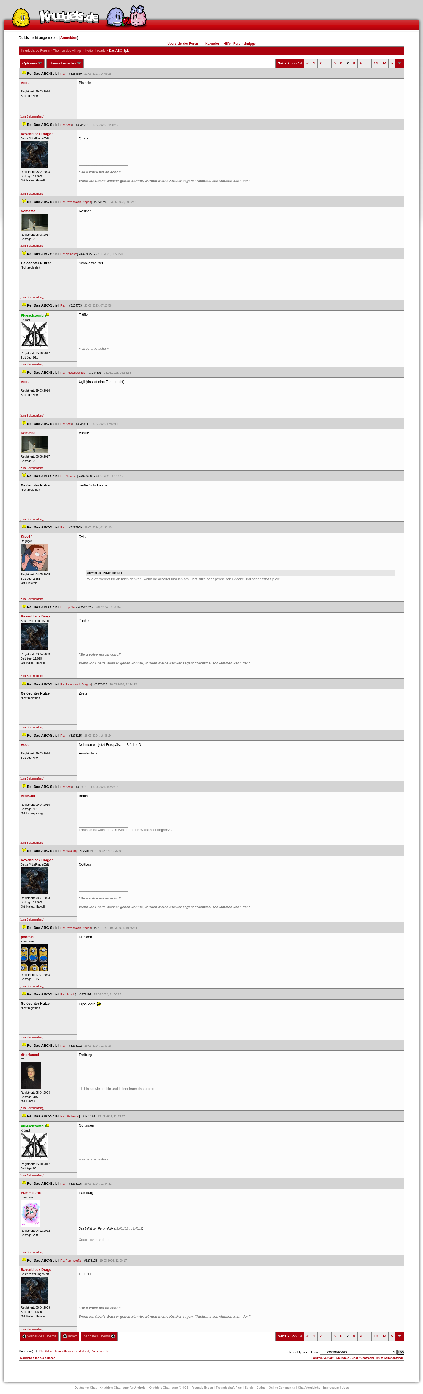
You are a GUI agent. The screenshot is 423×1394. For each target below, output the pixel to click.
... (327, 63)
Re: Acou (66, 124)
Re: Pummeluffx (70, 1260)
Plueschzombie (100, 1351)
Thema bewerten (65, 63)
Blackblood (46, 1351)
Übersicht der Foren (182, 44)
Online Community (282, 1387)
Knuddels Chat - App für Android (123, 1387)
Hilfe (227, 44)
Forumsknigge (244, 44)
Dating (261, 1387)
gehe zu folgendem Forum (302, 1352)
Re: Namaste (68, 254)
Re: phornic (67, 994)
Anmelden (68, 38)
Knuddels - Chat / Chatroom (355, 1357)
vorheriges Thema (39, 1336)
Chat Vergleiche (309, 1387)
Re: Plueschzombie (72, 372)
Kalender (212, 44)
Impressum (331, 1387)
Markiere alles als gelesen (38, 1357)
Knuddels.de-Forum (35, 51)
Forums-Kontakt (322, 1357)
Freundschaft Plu (229, 1387)
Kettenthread (95, 51)
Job (345, 1387)
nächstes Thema (99, 1336)
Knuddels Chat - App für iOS (169, 1387)
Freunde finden (202, 1387)
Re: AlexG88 (68, 851)
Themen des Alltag (67, 51)
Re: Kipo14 (67, 607)
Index (70, 1336)
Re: (63, 73)
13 (376, 63)
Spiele (249, 1387)
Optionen (32, 63)
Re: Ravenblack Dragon (75, 202)
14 (384, 63)
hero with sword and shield (72, 1351)
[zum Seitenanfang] (32, 116)
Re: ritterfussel (69, 1116)
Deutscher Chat (86, 1387)
